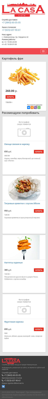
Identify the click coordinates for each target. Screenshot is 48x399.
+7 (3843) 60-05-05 (11, 22)
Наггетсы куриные (13, 262)
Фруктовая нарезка (13, 321)
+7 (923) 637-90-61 (11, 29)
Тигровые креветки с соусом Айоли (22, 203)
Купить (10, 97)
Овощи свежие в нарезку (17, 144)
